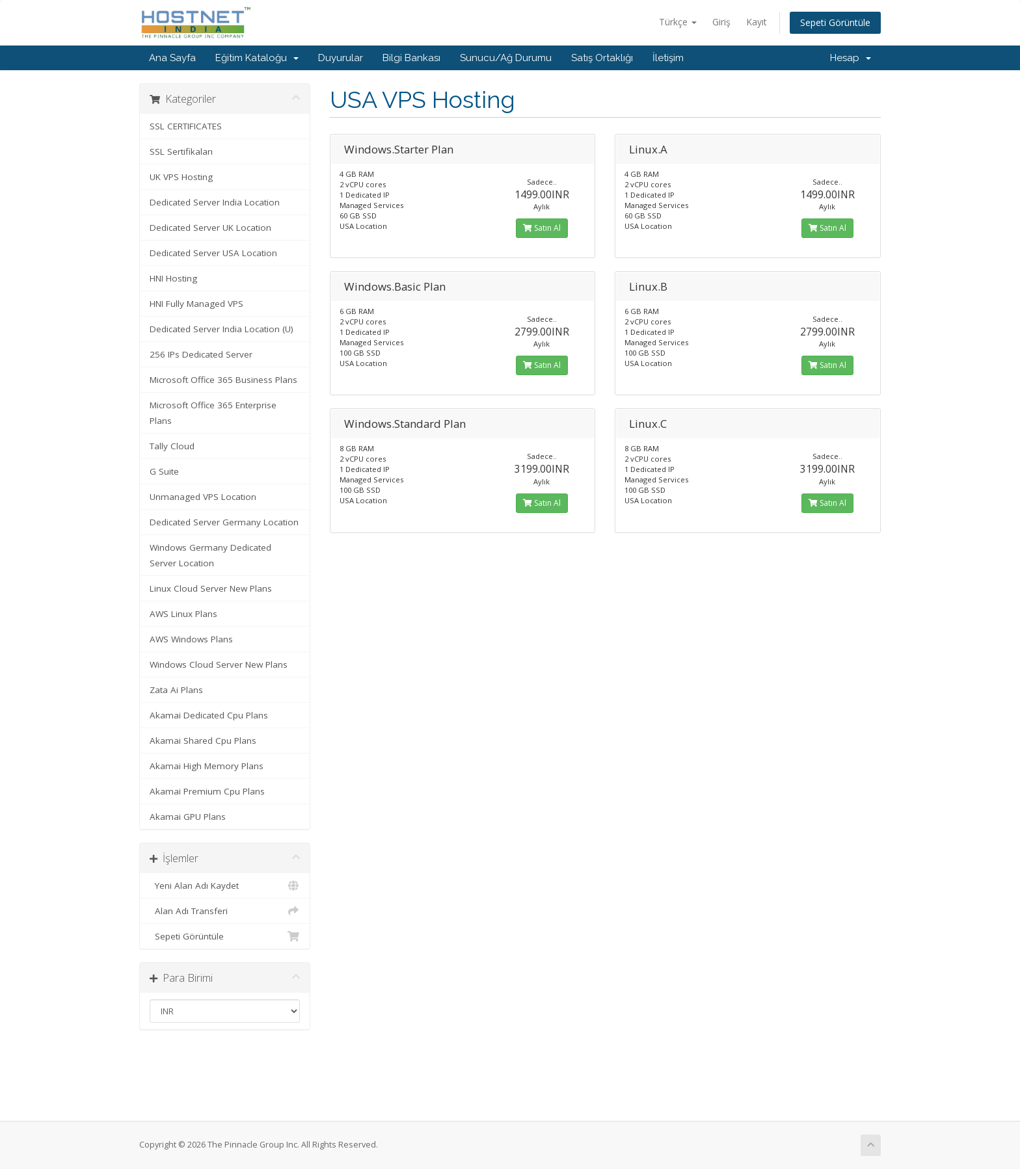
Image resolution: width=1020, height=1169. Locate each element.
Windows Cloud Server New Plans (219, 664)
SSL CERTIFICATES (186, 126)
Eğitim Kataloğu (257, 58)
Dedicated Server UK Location (210, 227)
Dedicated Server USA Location (213, 253)
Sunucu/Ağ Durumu (506, 58)
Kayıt (756, 22)
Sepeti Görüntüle (835, 22)
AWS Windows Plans (191, 639)
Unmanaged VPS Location (203, 497)
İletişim (668, 58)
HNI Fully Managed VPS (196, 303)
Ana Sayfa (172, 58)
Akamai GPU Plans (188, 816)
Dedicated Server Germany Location (224, 522)
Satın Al (542, 227)
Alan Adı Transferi (225, 911)
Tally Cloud (172, 446)
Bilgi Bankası (411, 58)
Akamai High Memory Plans (206, 766)
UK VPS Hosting (181, 177)
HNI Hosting (173, 278)
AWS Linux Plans (183, 614)
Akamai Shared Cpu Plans (203, 740)
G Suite (164, 471)
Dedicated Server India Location (215, 202)
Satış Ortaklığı (602, 58)
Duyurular (340, 58)
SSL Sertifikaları (181, 151)
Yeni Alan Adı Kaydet (225, 885)
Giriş (721, 22)
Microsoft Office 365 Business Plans (223, 380)
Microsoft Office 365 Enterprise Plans (213, 413)
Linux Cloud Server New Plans (211, 588)
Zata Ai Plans (176, 690)
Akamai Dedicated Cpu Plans (209, 715)
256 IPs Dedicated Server (201, 354)
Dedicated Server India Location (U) (221, 329)
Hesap (850, 58)
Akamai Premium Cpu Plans (207, 791)
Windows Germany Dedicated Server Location (210, 555)
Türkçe (678, 22)
